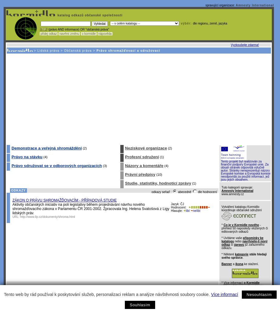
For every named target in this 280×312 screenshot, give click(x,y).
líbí (187, 210)
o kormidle (89, 33)
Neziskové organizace (146, 148)
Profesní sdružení (142, 157)
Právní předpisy (140, 174)
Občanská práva (78, 50)
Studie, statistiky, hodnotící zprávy (158, 183)
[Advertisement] (138, 99)
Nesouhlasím (259, 294)
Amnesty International (255, 5)
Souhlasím (140, 305)
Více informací (224, 294)
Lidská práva (48, 50)
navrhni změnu (69, 33)
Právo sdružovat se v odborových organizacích (57, 165)
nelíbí (195, 210)
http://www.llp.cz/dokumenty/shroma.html (47, 216)
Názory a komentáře (144, 165)
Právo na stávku (27, 157)
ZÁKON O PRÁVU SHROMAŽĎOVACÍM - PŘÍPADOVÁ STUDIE (64, 200)
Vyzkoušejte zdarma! (245, 45)
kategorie (241, 254)
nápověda (105, 33)
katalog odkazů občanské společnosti (89, 15)
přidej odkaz (49, 33)
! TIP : (44, 29)
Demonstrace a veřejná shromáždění (47, 148)
